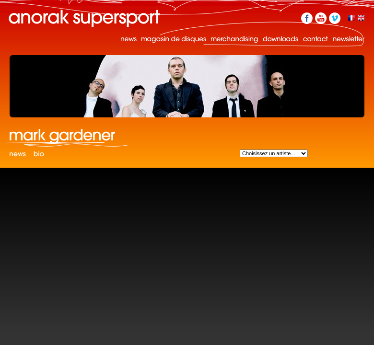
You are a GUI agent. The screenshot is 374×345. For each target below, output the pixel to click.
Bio (39, 154)
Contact (315, 39)
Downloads (280, 39)
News (129, 39)
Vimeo (334, 18)
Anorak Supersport (84, 18)
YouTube (321, 18)
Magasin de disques (173, 39)
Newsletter (348, 39)
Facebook (307, 18)
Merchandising (234, 39)
